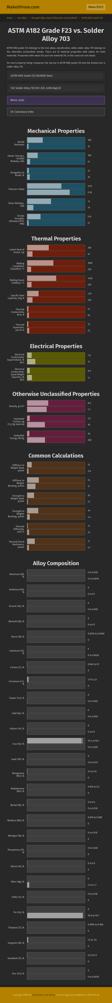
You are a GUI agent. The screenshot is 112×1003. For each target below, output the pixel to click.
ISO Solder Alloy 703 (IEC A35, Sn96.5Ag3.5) (36, 88)
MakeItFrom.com (23, 7)
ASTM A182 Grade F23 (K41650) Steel (31, 75)
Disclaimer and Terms (43, 995)
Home (10, 18)
